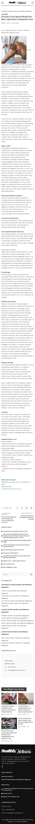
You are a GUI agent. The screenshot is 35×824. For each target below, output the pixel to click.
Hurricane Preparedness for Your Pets (13, 549)
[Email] (31, 508)
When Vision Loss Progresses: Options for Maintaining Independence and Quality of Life (9, 734)
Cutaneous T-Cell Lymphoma (10, 553)
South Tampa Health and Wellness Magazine (17, 623)
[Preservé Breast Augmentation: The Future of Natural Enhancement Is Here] (26, 698)
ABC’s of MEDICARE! (8, 564)
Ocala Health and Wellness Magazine (14, 618)
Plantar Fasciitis (7, 793)
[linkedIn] (26, 508)
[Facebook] (17, 508)
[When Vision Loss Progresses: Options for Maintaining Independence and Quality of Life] (9, 723)
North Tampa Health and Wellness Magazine (17, 620)
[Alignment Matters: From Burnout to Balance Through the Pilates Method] (9, 698)
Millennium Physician (8, 480)
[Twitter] (22, 508)
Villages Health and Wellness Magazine (15, 615)
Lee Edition (4, 14)
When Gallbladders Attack (10, 567)
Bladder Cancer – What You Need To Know (14, 561)
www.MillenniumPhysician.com (11, 489)
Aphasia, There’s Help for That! (11, 796)
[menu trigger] (3, 3)
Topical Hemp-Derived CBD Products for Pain (15, 531)
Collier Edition (23, 701)
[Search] (32, 3)
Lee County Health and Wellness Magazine (16, 601)
